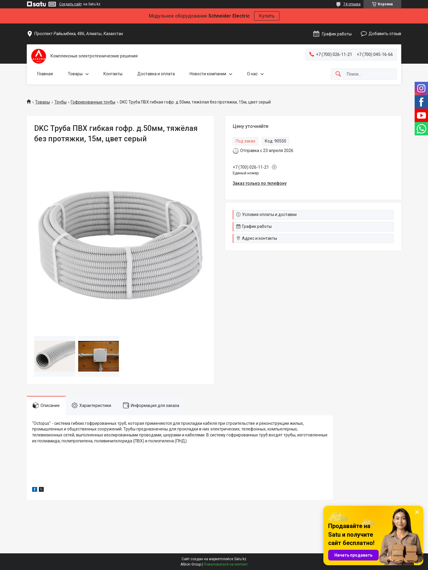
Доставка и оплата (156, 73)
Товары (75, 73)
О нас (252, 73)
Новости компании (208, 73)
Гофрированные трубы (93, 102)
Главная (45, 73)
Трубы (60, 102)
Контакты (112, 73)
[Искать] (338, 74)
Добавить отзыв (385, 33)
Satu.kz (240, 559)
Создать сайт (70, 4)
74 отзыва (352, 4)
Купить (267, 16)
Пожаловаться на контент (226, 564)
